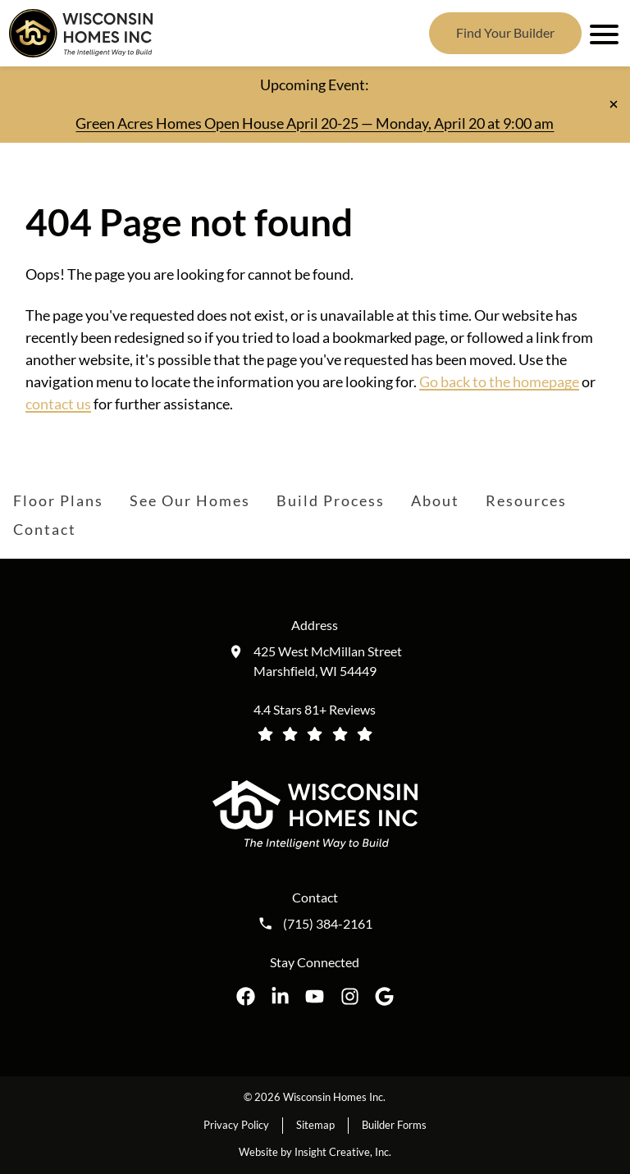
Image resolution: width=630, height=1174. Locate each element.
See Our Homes (190, 500)
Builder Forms (394, 1124)
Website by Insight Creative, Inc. (315, 1151)
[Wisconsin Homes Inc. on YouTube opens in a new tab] (314, 996)
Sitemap (315, 1124)
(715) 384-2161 (327, 924)
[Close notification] (613, 104)
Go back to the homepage (499, 381)
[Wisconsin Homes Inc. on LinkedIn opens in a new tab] (280, 996)
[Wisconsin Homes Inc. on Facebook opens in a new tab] (245, 996)
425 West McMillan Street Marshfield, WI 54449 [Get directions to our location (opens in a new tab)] (327, 660)
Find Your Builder (505, 32)
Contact (44, 529)
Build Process (330, 500)
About (435, 500)
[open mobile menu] (601, 33)
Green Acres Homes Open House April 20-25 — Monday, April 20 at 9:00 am (314, 123)
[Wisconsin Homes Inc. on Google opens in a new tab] (384, 996)
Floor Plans (58, 500)
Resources (526, 500)
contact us (58, 404)
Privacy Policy (236, 1124)
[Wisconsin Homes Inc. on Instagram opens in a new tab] (349, 996)
